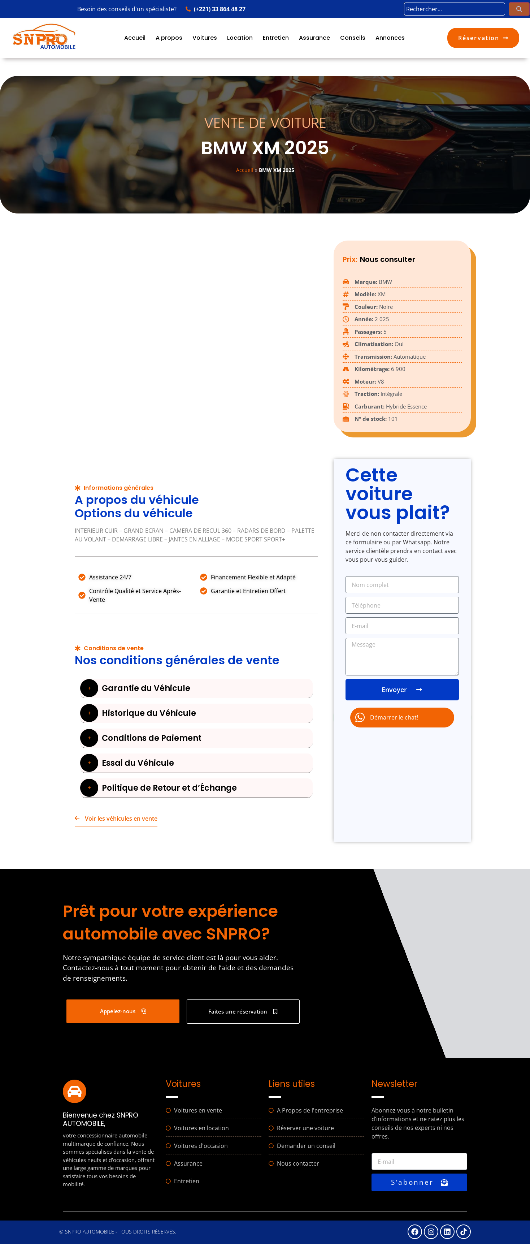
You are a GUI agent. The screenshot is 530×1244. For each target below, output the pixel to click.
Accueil (134, 38)
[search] (454, 9)
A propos (169, 38)
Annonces (390, 38)
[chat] (402, 717)
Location (240, 38)
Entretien (276, 38)
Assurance (314, 38)
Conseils (352, 38)
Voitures (204, 38)
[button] (196, 688)
